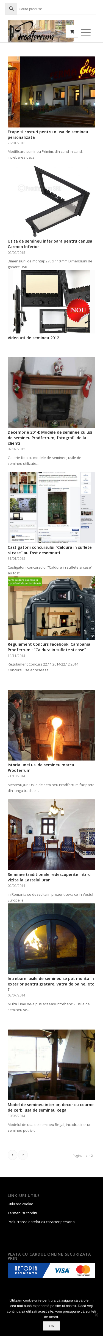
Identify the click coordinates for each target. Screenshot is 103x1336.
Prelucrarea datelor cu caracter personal (42, 1221)
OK (51, 1326)
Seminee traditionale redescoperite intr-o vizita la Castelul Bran (49, 877)
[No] (96, 1315)
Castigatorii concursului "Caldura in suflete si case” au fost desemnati (50, 550)
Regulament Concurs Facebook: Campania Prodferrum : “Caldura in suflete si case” (49, 647)
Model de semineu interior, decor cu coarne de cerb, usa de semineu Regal (51, 1107)
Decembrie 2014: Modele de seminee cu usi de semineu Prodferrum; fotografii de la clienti (50, 438)
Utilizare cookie (20, 1203)
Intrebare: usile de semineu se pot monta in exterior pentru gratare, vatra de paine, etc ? (51, 984)
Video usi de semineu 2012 (33, 337)
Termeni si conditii (23, 1212)
